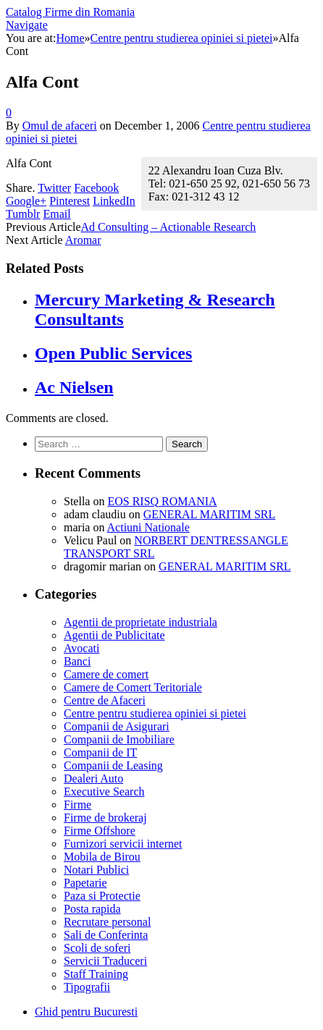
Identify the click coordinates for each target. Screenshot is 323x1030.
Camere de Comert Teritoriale (133, 687)
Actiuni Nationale (148, 527)
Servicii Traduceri (105, 961)
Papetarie (85, 883)
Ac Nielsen (74, 387)
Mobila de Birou (102, 856)
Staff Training (96, 974)
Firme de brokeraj (105, 817)
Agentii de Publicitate (114, 635)
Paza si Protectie (102, 896)
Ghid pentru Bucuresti (86, 1011)
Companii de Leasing (113, 765)
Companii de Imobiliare (119, 739)
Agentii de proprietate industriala (140, 622)
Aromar (83, 240)
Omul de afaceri (59, 125)
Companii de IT (100, 752)
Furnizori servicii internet (123, 843)
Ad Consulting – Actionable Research (168, 227)
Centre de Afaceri (105, 700)
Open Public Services (113, 353)
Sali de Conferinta (106, 935)
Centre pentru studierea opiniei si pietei (155, 713)
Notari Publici (96, 870)
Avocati (81, 648)
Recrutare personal (107, 922)
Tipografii (87, 987)
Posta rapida (92, 909)
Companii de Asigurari (116, 726)
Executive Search (104, 791)
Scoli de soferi (97, 948)
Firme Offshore (99, 830)
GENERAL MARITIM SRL (209, 514)
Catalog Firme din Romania (70, 12)
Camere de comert (106, 674)
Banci (77, 661)
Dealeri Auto (93, 778)
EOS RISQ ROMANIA (162, 501)
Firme (77, 804)
